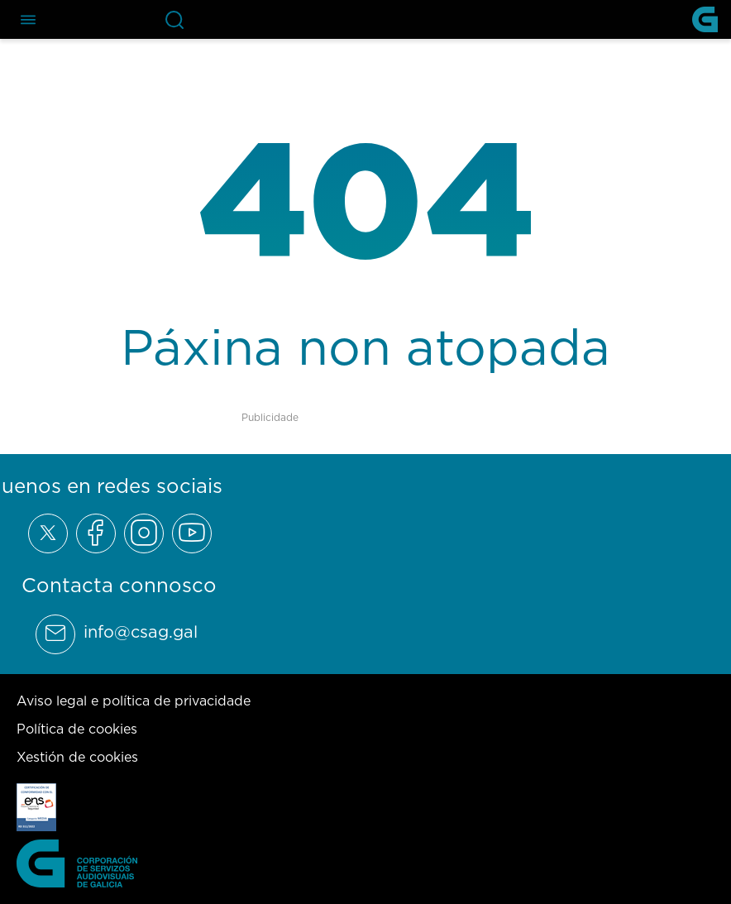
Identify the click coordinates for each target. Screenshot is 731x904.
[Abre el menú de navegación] (28, 19)
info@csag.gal (141, 631)
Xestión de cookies (77, 757)
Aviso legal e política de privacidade (134, 700)
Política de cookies (77, 729)
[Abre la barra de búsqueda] (174, 19)
